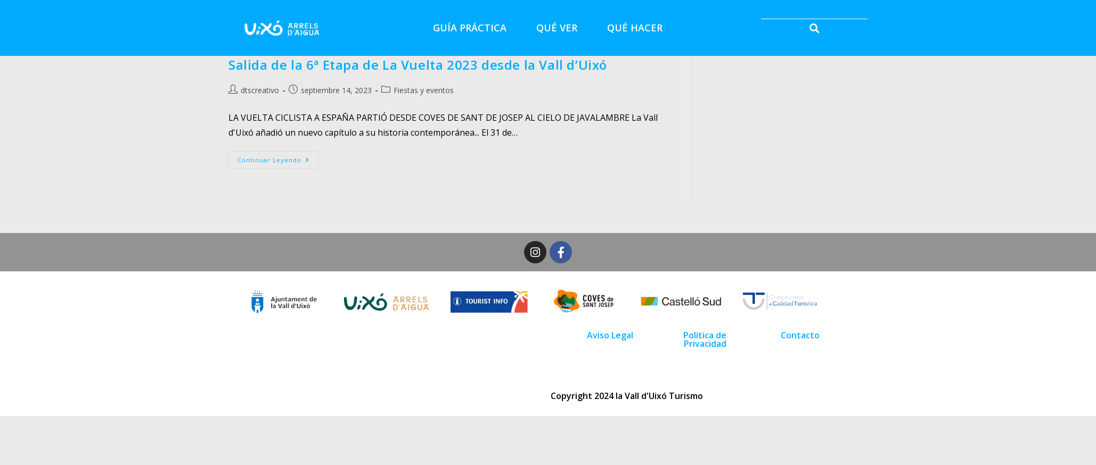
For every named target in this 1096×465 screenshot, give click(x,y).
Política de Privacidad (704, 339)
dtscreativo (260, 90)
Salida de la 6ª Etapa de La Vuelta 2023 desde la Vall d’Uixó (417, 64)
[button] (814, 28)
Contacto (800, 335)
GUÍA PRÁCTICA (469, 27)
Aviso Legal (610, 335)
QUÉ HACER (634, 27)
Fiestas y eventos (424, 90)
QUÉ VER (556, 27)
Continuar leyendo (278, 157)
